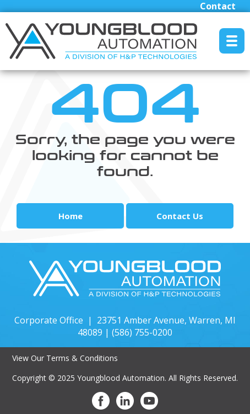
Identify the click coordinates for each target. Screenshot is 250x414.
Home (70, 215)
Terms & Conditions (82, 358)
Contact (218, 6)
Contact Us (179, 215)
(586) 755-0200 (142, 332)
